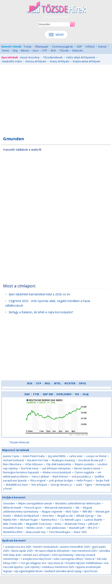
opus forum (90, 571)
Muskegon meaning (63, 460)
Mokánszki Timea (75, 524)
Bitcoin (25, 50)
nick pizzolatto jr (81, 476)
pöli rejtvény (32, 567)
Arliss (58, 524)
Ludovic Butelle (93, 519)
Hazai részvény (30, 57)
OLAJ (86, 394)
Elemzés (77, 50)
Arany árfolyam (59, 61)
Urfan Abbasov (34, 464)
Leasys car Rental (96, 456)
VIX (77, 394)
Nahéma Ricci (49, 519)
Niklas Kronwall (12, 507)
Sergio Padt (102, 480)
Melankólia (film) (12, 532)
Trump (27, 46)
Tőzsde (64, 50)
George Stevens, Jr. (62, 484)
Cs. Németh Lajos (71, 519)
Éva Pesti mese (29, 468)
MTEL (57, 383)
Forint (5, 50)
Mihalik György (85, 516)
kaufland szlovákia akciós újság (63, 571)
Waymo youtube (84, 464)
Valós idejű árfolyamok (80, 57)
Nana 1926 (80, 532)
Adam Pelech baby (34, 456)
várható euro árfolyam (36, 555)
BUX (53, 50)
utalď (79, 484)
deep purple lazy (36, 532)
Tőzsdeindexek (53, 57)
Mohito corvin (35, 528)
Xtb (77, 507)
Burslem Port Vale (37, 460)
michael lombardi (13, 460)
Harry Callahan (40, 476)
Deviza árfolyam (36, 61)
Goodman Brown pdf (90, 460)
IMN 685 (87, 511)
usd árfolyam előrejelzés (56, 468)
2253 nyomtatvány (62, 555)
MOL (48, 383)
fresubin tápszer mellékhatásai (84, 563)
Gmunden (9, 503)
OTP (44, 50)
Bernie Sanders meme (87, 468)
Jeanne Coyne (11, 456)
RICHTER (70, 383)
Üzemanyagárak (62, 46)
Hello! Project (84, 480)
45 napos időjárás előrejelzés (52, 551)
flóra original (37, 480)
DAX (27, 394)
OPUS (82, 383)
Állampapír (42, 46)
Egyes (88, 484)
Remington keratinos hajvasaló (21, 472)
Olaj (14, 50)
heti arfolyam (39, 484)
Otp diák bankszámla (58, 464)
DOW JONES (63, 394)
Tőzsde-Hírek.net (19, 442)
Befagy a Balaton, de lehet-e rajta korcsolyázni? (41, 312)
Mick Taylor (72, 511)
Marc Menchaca (12, 464)
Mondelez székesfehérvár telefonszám (78, 503)
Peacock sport (32, 507)
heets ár (90, 559)
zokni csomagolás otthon (68, 559)
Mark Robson (60, 476)
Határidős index (12, 61)
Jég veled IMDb (57, 456)
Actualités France (13, 528)
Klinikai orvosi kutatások (57, 472)
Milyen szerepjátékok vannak (35, 503)
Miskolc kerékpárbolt (26, 516)
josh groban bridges (61, 480)
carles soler (76, 456)
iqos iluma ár (55, 563)
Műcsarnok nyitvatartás (58, 507)
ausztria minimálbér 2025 (75, 547)
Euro (36, 50)
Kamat (102, 46)
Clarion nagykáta (84, 472)
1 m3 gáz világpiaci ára (32, 563)
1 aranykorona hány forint (36, 559)
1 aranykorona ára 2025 (17, 547)
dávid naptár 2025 (22, 551)
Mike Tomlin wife (13, 524)
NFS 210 (92, 528)
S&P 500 (48, 394)
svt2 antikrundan (56, 528)
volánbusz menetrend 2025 (58, 567)
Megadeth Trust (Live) (38, 524)
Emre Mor (48, 516)
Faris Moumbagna (59, 532)
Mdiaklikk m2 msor (17, 484)
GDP (79, 46)
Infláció (90, 46)
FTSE (36, 394)
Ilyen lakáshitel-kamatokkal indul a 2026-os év (39, 294)
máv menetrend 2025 (84, 551)
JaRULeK (93, 524)
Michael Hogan (29, 519)
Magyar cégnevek (52, 511)
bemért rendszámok (46, 547)
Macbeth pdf (76, 528)
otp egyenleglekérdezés (28, 571)
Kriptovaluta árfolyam (86, 61)
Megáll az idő (65, 516)
